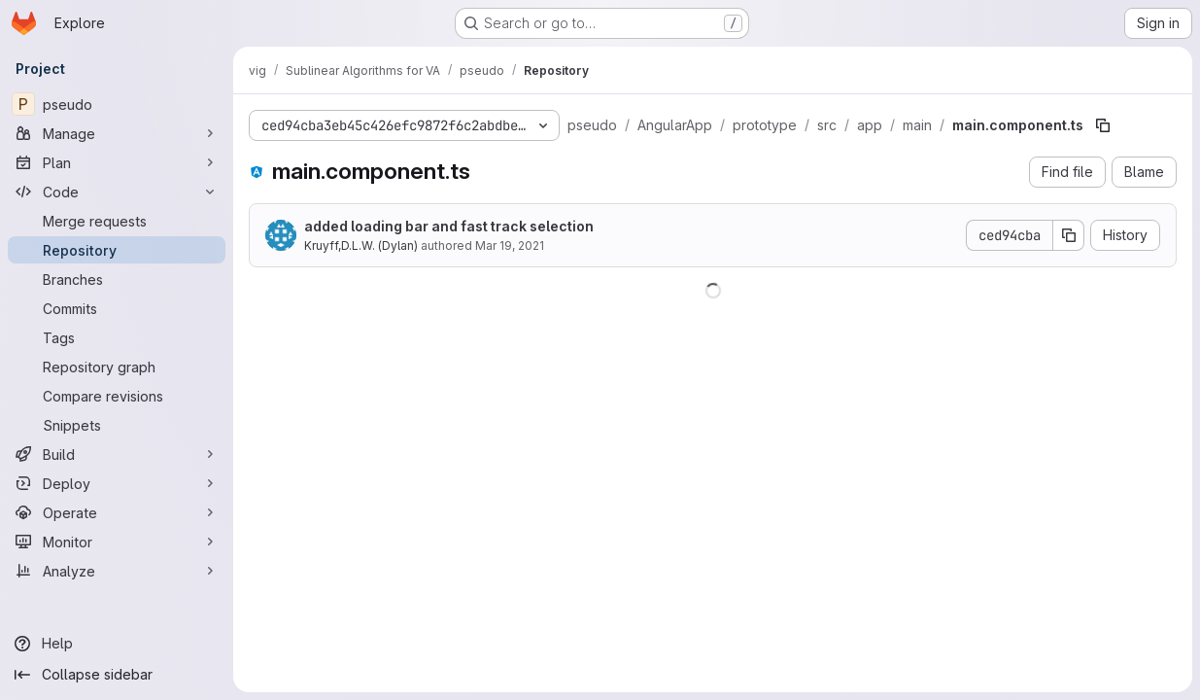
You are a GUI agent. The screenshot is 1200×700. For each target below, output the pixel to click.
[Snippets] (116, 424)
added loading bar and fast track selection (449, 226)
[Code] (116, 191)
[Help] (116, 643)
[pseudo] (116, 104)
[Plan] (116, 162)
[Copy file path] (1102, 125)
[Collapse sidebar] (116, 674)
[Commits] (116, 308)
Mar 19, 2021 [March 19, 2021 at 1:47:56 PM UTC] (509, 245)
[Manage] (116, 133)
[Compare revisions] (116, 395)
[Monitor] (116, 541)
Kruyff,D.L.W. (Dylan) (361, 245)
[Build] (116, 454)
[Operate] (116, 512)
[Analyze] (116, 570)
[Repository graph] (116, 366)
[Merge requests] (116, 220)
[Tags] (116, 337)
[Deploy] (116, 483)
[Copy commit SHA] (1068, 235)
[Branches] (116, 279)
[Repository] (116, 249)
